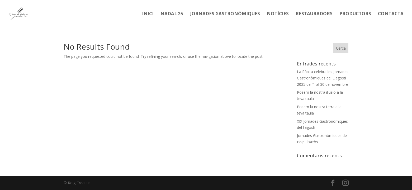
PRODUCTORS (355, 14)
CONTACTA (391, 14)
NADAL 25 (171, 14)
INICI (148, 14)
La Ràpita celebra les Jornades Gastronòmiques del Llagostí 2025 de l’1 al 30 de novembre (322, 78)
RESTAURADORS (314, 14)
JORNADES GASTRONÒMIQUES (225, 14)
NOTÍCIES (278, 14)
